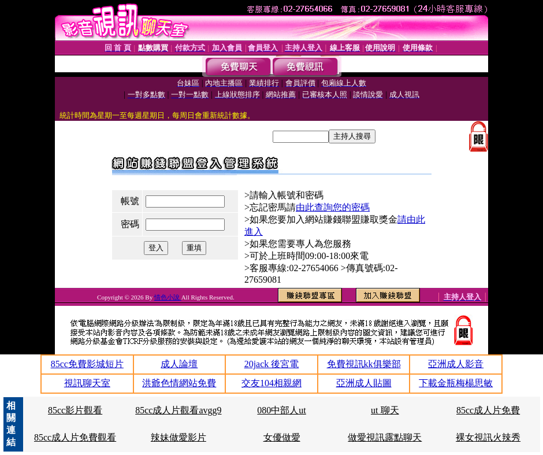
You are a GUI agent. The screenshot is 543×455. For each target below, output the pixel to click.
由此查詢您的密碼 (333, 207)
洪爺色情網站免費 (179, 383)
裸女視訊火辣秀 (488, 437)
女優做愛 (281, 437)
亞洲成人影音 (456, 364)
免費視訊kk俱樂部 (364, 364)
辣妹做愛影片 (178, 437)
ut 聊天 (385, 410)
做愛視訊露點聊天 (385, 437)
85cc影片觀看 (75, 410)
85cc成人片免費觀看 (75, 437)
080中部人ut (281, 410)
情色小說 (167, 297)
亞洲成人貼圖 (364, 383)
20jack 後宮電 (271, 364)
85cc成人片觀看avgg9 (178, 410)
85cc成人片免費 (488, 410)
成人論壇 (179, 364)
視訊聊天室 (87, 383)
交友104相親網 (271, 383)
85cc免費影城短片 (87, 364)
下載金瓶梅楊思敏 (456, 383)
